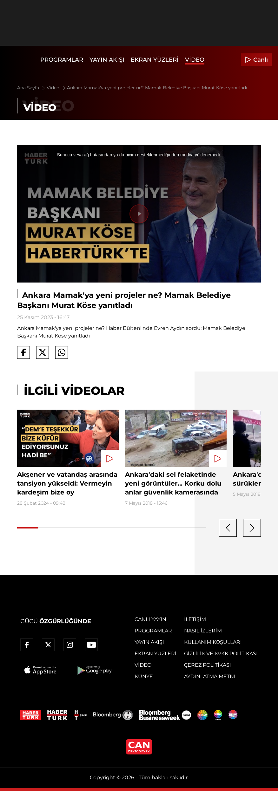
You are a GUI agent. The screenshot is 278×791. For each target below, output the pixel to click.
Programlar (61, 59)
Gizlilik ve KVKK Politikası (221, 654)
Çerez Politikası (207, 665)
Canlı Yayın (150, 619)
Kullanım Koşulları (213, 642)
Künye (144, 676)
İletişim (195, 619)
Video (194, 59)
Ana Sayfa (31, 88)
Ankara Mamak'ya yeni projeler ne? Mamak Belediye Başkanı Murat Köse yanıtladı (157, 88)
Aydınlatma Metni (209, 676)
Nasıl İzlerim (203, 631)
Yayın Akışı (106, 59)
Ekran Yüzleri (155, 59)
